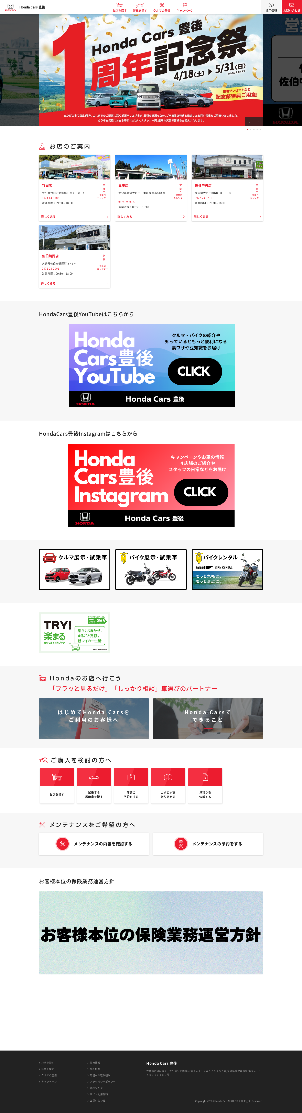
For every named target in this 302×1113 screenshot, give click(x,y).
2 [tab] (250, 129)
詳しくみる (49, 245)
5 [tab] (260, 129)
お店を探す (123, 10)
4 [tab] (257, 129)
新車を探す (143, 10)
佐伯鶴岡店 (51, 313)
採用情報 (271, 10)
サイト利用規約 (99, 1094)
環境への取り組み (100, 1075)
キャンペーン (188, 10)
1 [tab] (247, 129)
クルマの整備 (165, 10)
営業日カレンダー (102, 215)
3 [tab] (254, 129)
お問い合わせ (291, 10)
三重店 (124, 213)
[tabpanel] (151, 70)
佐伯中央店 (204, 213)
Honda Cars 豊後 (35, 7)
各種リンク (96, 1088)
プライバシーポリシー (103, 1081)
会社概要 (95, 1069)
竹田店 (47, 213)
